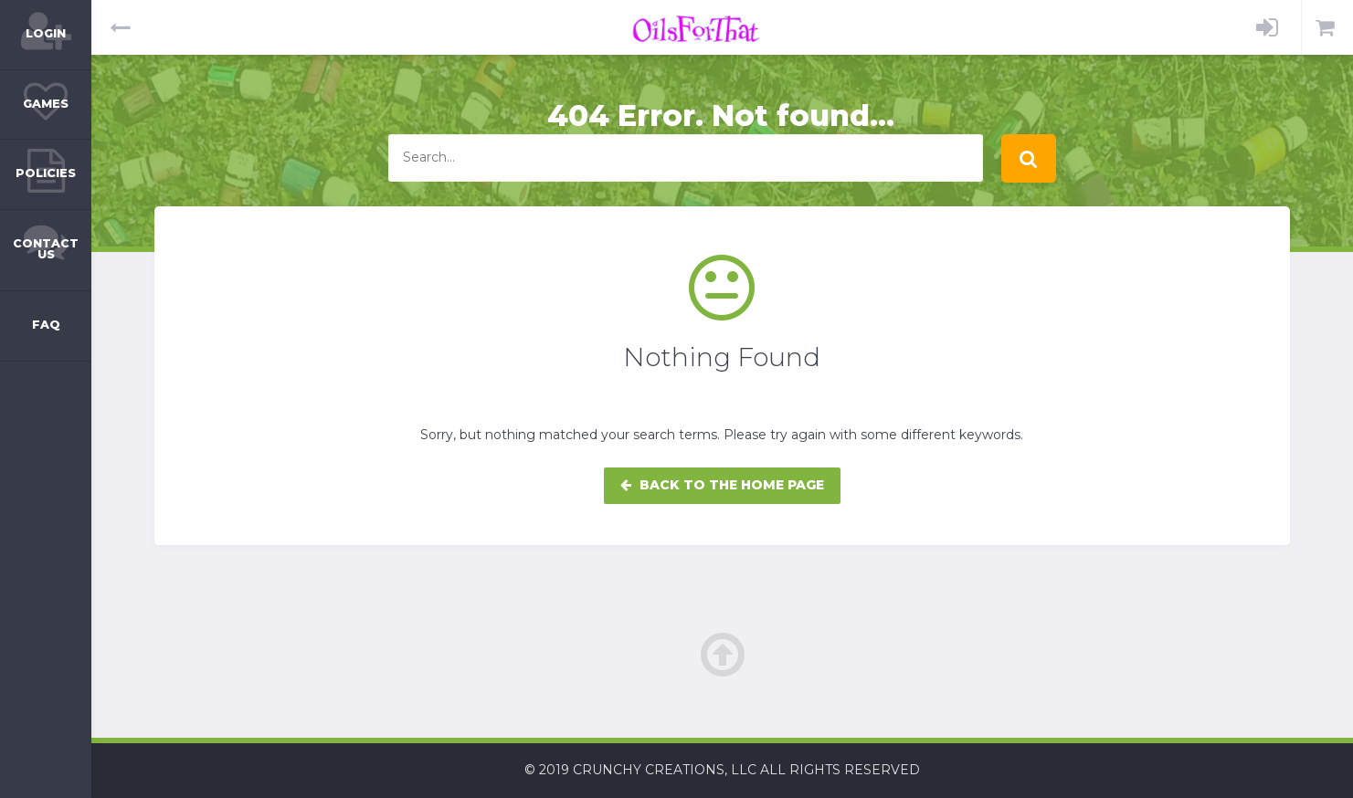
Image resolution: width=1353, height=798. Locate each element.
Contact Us (46, 249)
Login (46, 33)
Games (46, 103)
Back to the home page (722, 485)
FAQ (46, 324)
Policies (46, 173)
